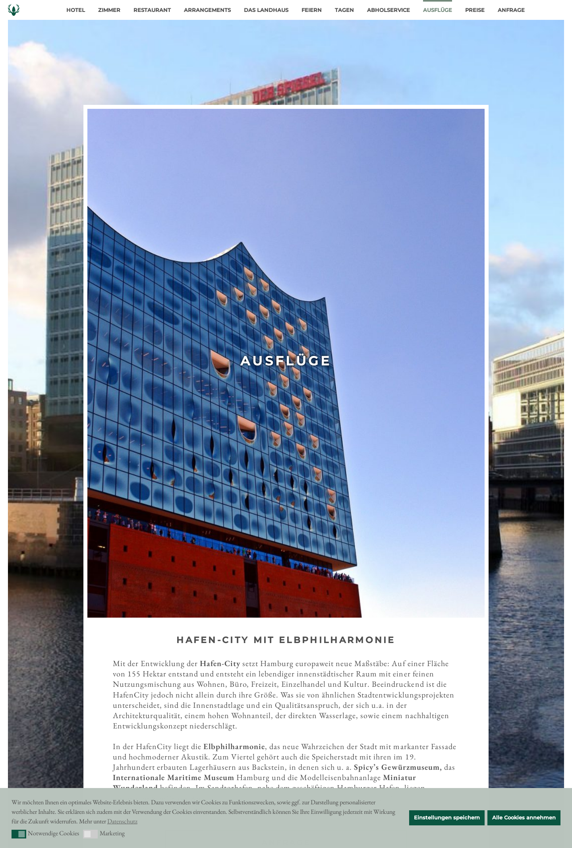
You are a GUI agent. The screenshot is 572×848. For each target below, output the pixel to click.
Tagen (344, 10)
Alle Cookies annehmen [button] (524, 818)
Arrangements (207, 10)
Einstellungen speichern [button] (447, 818)
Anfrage (511, 10)
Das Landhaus (266, 10)
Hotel (75, 10)
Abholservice (388, 10)
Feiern (311, 10)
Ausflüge (437, 10)
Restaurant (152, 10)
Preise (475, 10)
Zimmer (109, 10)
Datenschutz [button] (122, 821)
